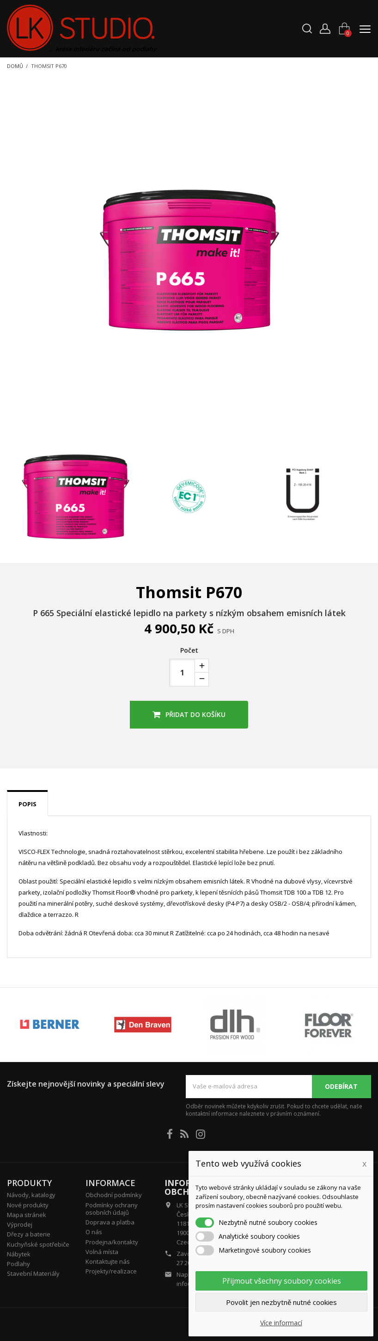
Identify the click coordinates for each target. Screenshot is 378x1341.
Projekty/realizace (111, 1271)
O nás (93, 1232)
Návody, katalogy (31, 1195)
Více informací (281, 1322)
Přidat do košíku (189, 714)
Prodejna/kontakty (111, 1242)
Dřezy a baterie (28, 1234)
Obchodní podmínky (113, 1195)
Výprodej (19, 1224)
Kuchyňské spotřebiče (38, 1244)
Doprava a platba (109, 1222)
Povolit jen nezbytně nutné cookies (281, 1302)
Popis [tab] (27, 804)
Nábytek (18, 1254)
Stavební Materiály (33, 1273)
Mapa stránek (26, 1215)
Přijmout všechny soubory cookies (281, 1281)
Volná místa (101, 1252)
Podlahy (18, 1264)
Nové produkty (28, 1205)
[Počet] (182, 672)
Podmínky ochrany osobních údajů (111, 1209)
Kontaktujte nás (107, 1261)
